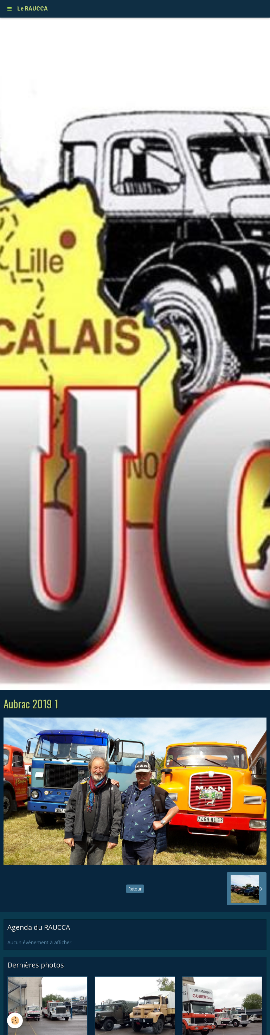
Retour (135, 889)
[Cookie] (15, 1020)
